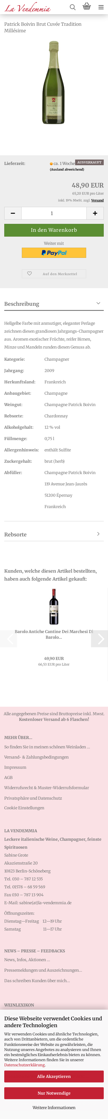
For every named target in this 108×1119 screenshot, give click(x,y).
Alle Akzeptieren (54, 1076)
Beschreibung (21, 304)
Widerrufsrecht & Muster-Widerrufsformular (46, 787)
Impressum (15, 767)
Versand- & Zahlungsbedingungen (36, 757)
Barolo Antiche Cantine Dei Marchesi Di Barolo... (54, 634)
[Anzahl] (54, 213)
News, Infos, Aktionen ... (27, 959)
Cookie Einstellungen (24, 807)
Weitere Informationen (54, 1107)
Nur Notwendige (54, 1093)
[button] (12, 213)
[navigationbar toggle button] (101, 7)
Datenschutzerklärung (24, 1065)
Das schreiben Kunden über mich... (37, 980)
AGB (8, 777)
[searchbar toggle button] (72, 7)
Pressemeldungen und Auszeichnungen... (43, 970)
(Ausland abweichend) (67, 169)
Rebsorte (15, 534)
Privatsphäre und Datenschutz (33, 798)
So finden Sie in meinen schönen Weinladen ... (47, 746)
